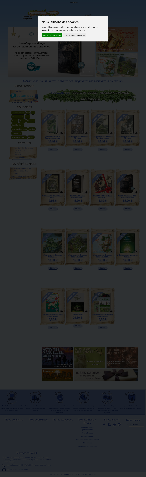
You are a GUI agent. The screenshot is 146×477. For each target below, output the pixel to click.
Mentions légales (14, 424)
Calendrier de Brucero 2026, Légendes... (77, 256)
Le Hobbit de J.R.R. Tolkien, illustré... (52, 137)
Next (90, 72)
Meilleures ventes (63, 427)
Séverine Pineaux (18, 137)
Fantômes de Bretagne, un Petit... (52, 196)
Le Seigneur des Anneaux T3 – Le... (127, 137)
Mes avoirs (87, 443)
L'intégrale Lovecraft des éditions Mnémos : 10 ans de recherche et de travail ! (21, 218)
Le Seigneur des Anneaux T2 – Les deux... (102, 137)
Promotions (89, 99)
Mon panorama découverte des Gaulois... (102, 315)
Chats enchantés (18, 142)
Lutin (27, 142)
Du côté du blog (24, 204)
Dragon (22, 146)
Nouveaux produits (63, 424)
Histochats (31, 146)
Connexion (73, 2)
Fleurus (18, 188)
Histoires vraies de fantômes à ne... (77, 196)
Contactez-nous (23, 5)
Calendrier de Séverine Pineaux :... (52, 256)
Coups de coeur (84, 92)
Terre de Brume (21, 183)
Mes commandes (87, 436)
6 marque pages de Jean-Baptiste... (102, 196)
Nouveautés (59, 92)
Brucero (15, 146)
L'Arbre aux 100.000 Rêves (8, 3)
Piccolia (18, 185)
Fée (33, 137)
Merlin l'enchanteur (19, 162)
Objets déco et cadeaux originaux (70, 18)
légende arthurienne (19, 166)
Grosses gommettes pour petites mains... (52, 315)
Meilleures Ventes (114, 92)
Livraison (19, 89)
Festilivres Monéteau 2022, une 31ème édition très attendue (21, 210)
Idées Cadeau (17, 158)
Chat (28, 137)
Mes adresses (87, 433)
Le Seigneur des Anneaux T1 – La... (77, 137)
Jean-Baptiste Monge (19, 154)
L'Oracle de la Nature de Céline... (127, 256)
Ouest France (20, 190)
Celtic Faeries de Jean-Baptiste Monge (127, 196)
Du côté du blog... (84, 17)
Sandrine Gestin (17, 150)
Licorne (31, 162)
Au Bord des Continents (24, 181)
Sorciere (32, 154)
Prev (83, 72)
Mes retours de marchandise (87, 440)
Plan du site (14, 433)
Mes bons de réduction (87, 446)
